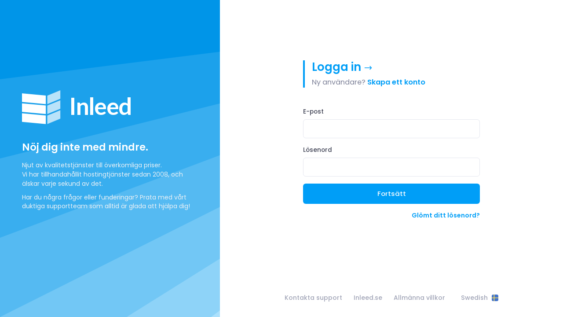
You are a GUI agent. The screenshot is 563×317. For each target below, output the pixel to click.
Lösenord (317, 150)
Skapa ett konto (396, 82)
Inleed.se (368, 297)
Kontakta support (313, 297)
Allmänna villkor (419, 297)
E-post (313, 111)
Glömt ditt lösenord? (446, 215)
